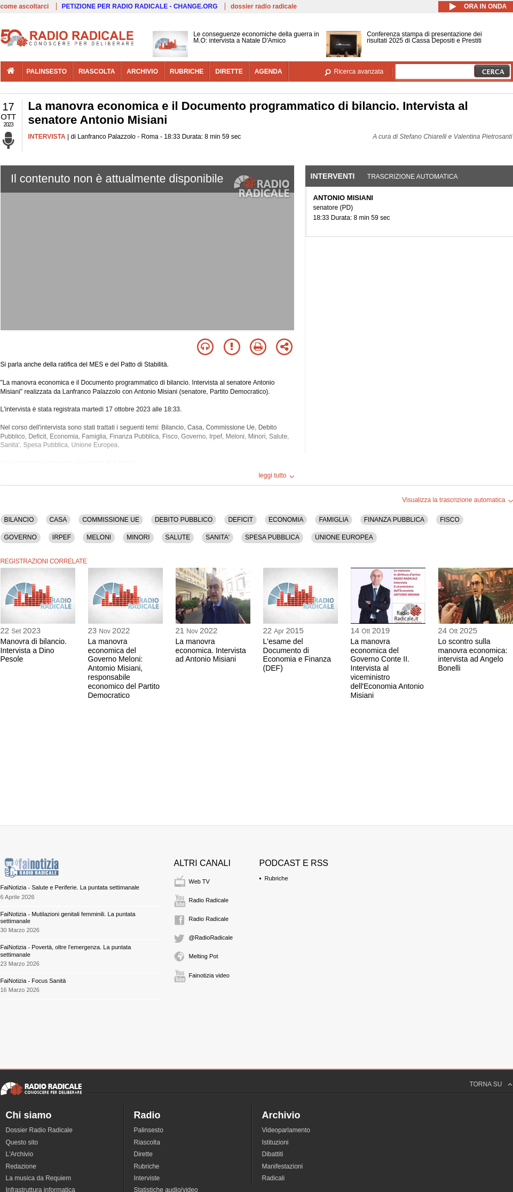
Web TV (199, 881)
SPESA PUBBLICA (272, 537)
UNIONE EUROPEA (344, 537)
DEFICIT (240, 519)
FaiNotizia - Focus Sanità (33, 981)
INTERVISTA (47, 136)
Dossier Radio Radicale (39, 1130)
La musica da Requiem (39, 1178)
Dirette (143, 1154)
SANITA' (218, 537)
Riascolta (147, 1142)
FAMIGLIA (333, 519)
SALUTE (178, 537)
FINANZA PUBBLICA (394, 519)
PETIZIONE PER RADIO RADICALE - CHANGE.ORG (140, 6)
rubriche (186, 71)
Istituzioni (275, 1142)
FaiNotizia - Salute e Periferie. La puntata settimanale (70, 887)
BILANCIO (19, 519)
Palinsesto (148, 1130)
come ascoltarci (25, 6)
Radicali (273, 1178)
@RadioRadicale (211, 937)
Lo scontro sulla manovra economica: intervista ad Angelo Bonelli (473, 654)
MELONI (98, 537)
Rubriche (276, 878)
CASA (58, 519)
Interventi (333, 176)
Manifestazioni (282, 1166)
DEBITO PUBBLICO (183, 519)
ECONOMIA (286, 519)
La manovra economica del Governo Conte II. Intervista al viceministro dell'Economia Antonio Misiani (387, 668)
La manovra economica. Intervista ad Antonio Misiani (211, 650)
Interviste (147, 1178)
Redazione (21, 1166)
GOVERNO (20, 537)
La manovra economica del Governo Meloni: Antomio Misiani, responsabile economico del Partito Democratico (124, 668)
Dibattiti (272, 1154)
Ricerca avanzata (359, 71)
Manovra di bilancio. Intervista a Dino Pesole (34, 650)
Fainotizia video (209, 975)
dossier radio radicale (264, 6)
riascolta (96, 71)
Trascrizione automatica (412, 176)
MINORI (138, 537)
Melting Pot (203, 956)
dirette (228, 71)
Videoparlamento (286, 1130)
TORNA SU (485, 1084)
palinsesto (47, 71)
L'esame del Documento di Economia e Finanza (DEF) (297, 654)
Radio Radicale (209, 900)
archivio (142, 71)
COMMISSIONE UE (110, 519)
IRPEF (61, 537)
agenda (268, 71)
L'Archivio (20, 1154)
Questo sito (22, 1142)
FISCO (450, 519)
